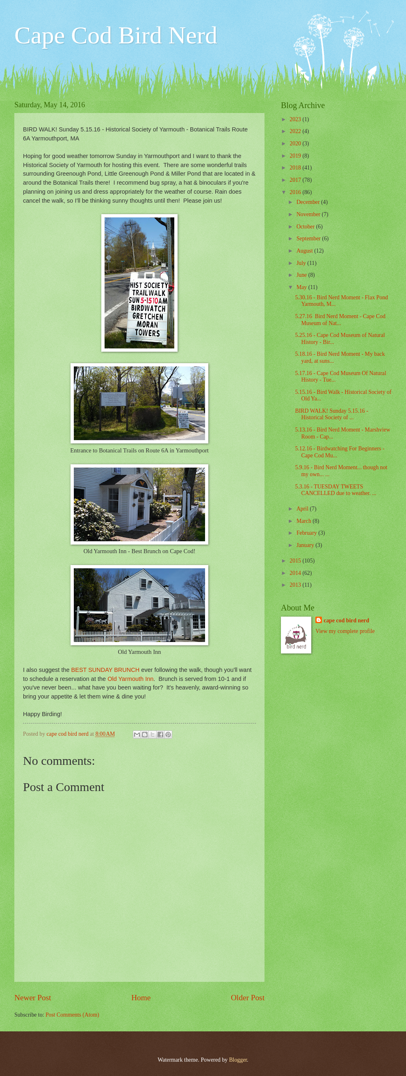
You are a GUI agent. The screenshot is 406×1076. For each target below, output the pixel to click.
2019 (296, 156)
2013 (296, 585)
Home (141, 997)
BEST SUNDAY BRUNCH (105, 670)
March (304, 521)
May (302, 287)
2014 (296, 573)
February (307, 533)
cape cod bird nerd (346, 620)
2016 (296, 192)
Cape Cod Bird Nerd (115, 35)
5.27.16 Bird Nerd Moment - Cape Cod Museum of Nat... (340, 319)
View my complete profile (344, 631)
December (309, 202)
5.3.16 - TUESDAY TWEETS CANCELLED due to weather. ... (335, 490)
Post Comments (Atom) (72, 1015)
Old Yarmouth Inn (130, 679)
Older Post (248, 997)
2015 (296, 561)
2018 (296, 168)
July (302, 263)
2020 (296, 143)
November (309, 214)
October (306, 227)
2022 (296, 131)
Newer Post (32, 997)
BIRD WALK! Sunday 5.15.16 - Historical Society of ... (331, 414)
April (303, 509)
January (306, 545)
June (302, 275)
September (309, 238)
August (305, 251)
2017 (296, 180)
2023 (296, 119)
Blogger (238, 1060)
